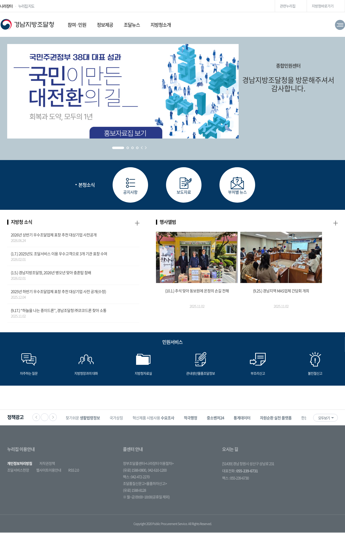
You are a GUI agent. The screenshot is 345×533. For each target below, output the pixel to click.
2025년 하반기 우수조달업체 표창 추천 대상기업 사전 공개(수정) (58, 292)
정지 (44, 418)
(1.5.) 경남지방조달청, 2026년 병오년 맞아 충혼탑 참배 (51, 273)
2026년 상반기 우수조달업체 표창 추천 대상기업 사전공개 (54, 235)
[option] (84, 418)
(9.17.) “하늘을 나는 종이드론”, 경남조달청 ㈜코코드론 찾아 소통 (58, 311)
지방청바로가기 (323, 6)
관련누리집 (287, 6)
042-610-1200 (157, 470)
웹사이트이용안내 (48, 470)
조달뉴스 (132, 24)
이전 (36, 418)
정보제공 (105, 24)
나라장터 (6, 6)
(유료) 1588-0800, (135, 470)
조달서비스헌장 (18, 470)
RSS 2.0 (73, 470)
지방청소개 (160, 24)
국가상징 (117, 418)
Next (146, 147)
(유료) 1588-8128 (134, 490)
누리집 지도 (26, 6)
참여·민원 (77, 24)
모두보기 (324, 418)
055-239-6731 (247, 471)
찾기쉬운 (84, 418)
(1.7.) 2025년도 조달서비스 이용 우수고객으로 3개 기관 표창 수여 (59, 254)
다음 (53, 418)
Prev (142, 147)
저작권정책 (47, 463)
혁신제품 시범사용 (155, 418)
